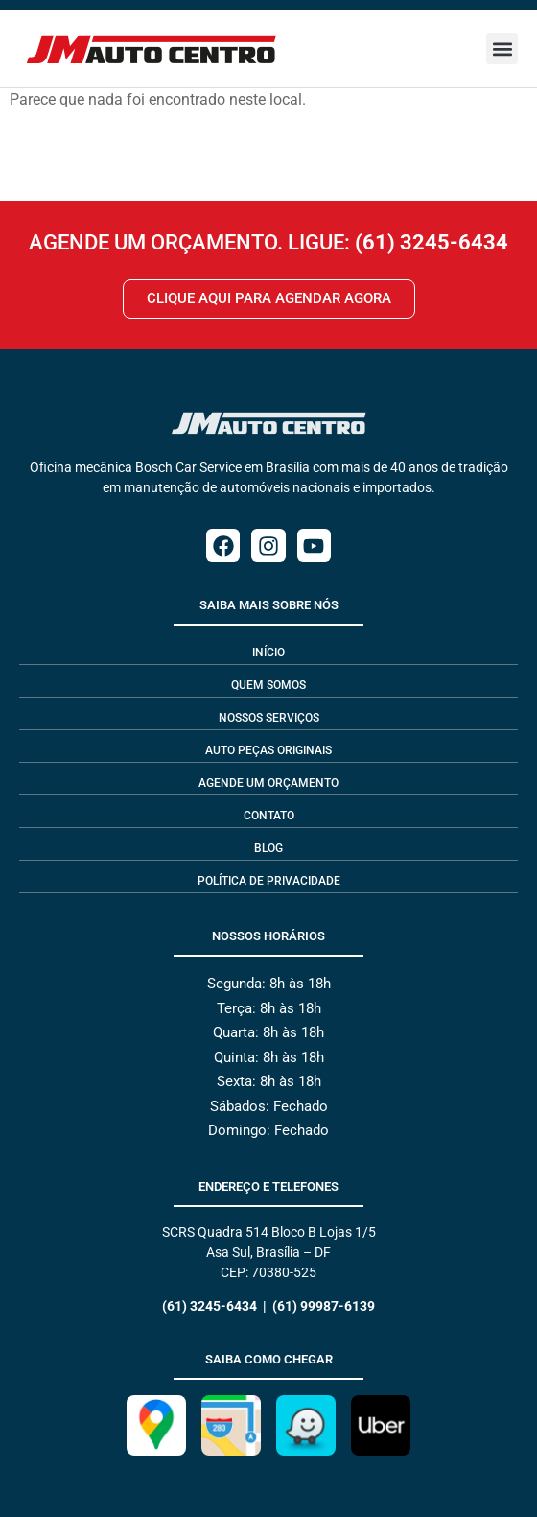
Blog (268, 848)
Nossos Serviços (269, 717)
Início (268, 652)
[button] (502, 48)
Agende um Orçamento (268, 783)
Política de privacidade (269, 881)
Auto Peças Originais (268, 750)
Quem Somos (268, 685)
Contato (269, 815)
